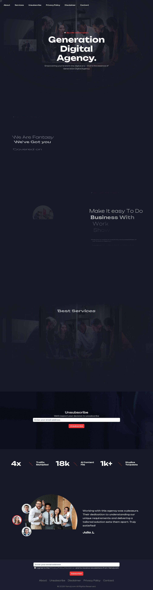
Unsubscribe (34, 5)
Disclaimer (70, 5)
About (7, 5)
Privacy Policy (53, 5)
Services (19, 5)
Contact (84, 5)
